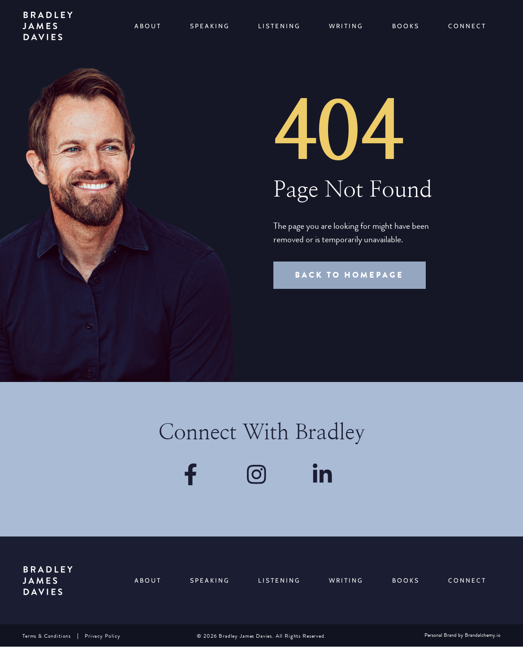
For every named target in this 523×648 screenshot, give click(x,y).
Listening (279, 26)
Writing (346, 26)
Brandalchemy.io (483, 636)
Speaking (209, 26)
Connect (467, 26)
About (147, 26)
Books (405, 26)
